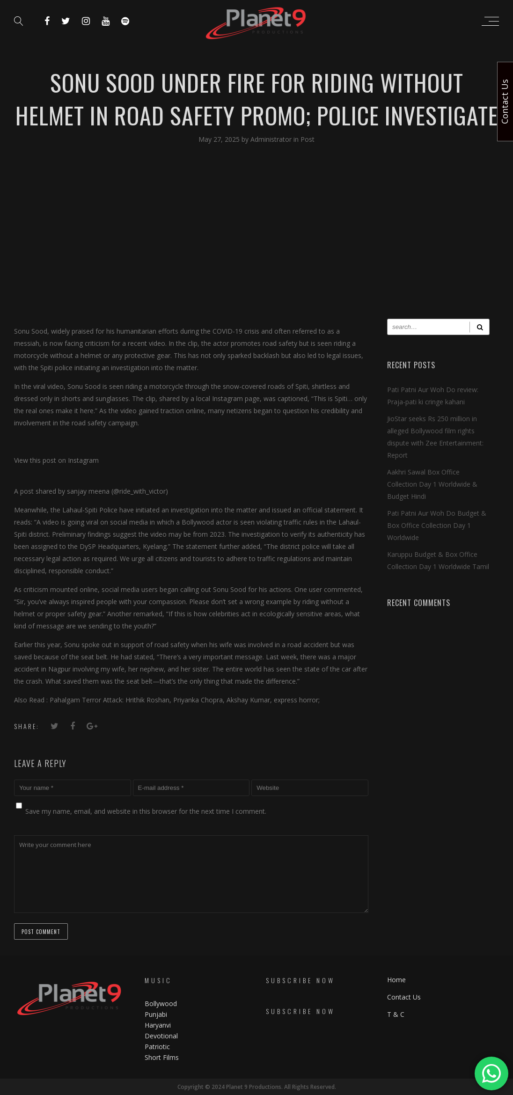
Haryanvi (158, 1025)
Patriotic (158, 1046)
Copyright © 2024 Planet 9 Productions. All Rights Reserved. (256, 1087)
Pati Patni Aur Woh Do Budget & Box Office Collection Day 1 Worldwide (436, 525)
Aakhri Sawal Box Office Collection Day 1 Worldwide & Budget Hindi (432, 484)
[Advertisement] (256, 239)
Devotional (161, 1035)
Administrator (271, 139)
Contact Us (404, 997)
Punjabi (156, 1014)
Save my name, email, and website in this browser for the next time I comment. (145, 811)
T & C (395, 1014)
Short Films (162, 1057)
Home (396, 979)
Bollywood (161, 1003)
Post (307, 139)
